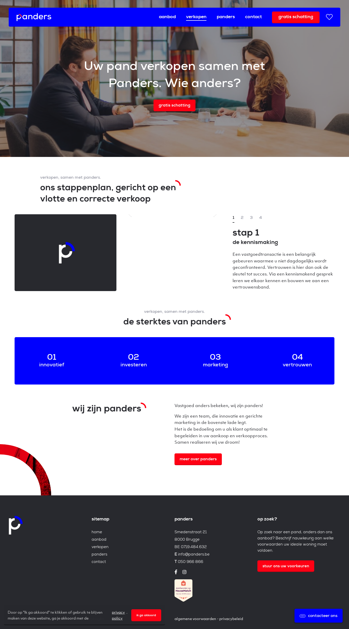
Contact (253, 17)
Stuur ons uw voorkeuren (286, 566)
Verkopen (196, 17)
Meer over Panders (198, 459)
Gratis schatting (295, 17)
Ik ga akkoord (146, 615)
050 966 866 (190, 562)
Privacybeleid (231, 618)
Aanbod (167, 17)
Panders (226, 17)
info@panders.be (194, 555)
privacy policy (118, 615)
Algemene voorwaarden (195, 618)
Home (97, 532)
